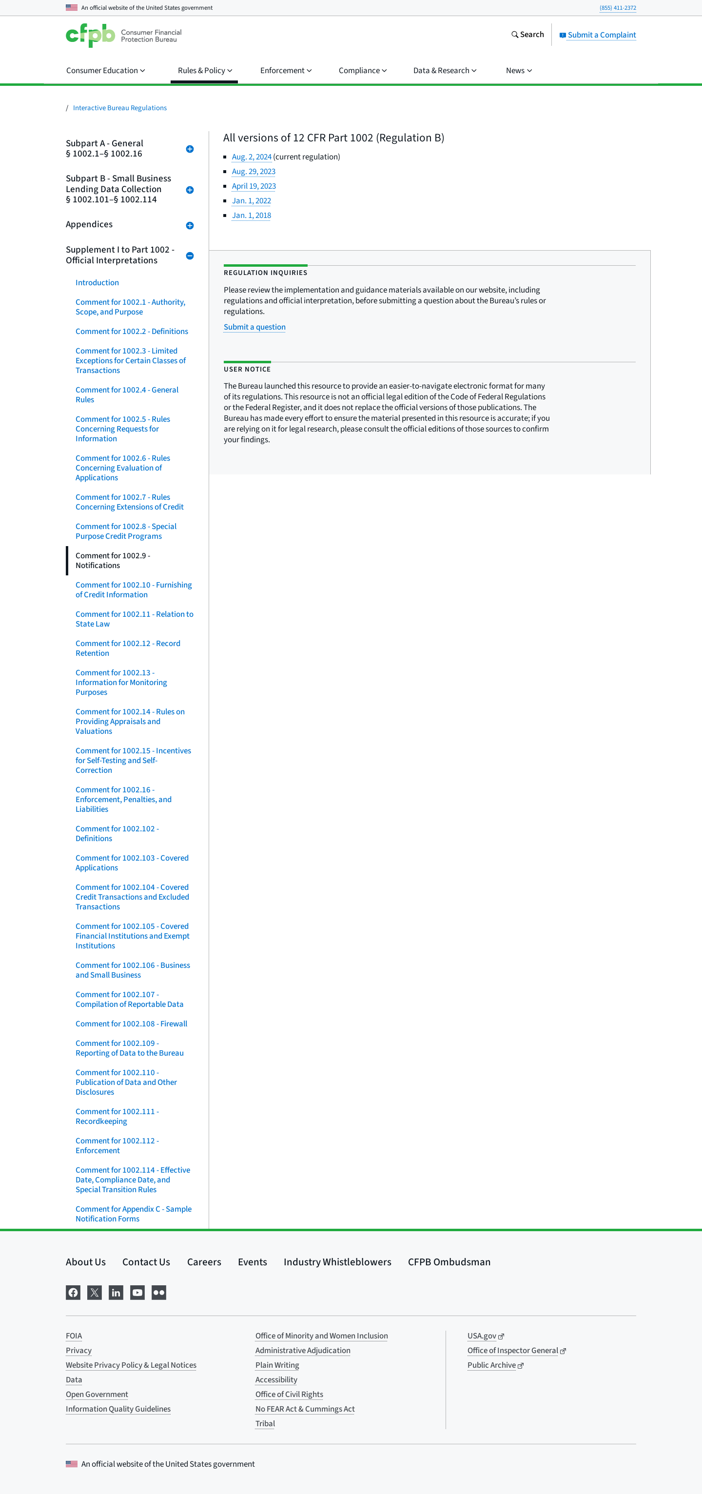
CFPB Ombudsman (449, 1262)
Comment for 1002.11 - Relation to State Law (135, 619)
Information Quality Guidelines (118, 1409)
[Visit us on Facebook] (73, 1291)
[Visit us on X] (94, 1291)
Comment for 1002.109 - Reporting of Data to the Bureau (130, 1048)
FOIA (74, 1336)
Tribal (265, 1424)
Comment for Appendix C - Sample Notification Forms (134, 1214)
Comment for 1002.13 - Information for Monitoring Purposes (121, 682)
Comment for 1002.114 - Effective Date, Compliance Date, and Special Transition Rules (133, 1180)
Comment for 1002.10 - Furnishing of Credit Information (134, 590)
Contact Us (146, 1262)
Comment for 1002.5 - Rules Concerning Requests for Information (123, 429)
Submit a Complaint (597, 35)
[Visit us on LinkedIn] (116, 1291)
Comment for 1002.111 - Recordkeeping (117, 1116)
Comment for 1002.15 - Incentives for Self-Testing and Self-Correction (133, 760)
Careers (204, 1262)
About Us (86, 1262)
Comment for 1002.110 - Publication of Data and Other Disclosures (126, 1082)
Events (252, 1262)
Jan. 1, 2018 (251, 215)
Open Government (97, 1394)
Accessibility (276, 1380)
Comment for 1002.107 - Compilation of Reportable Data (130, 999)
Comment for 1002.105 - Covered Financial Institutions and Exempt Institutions (133, 936)
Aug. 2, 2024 (252, 157)
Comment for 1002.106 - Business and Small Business (133, 970)
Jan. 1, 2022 (251, 201)
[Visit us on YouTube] (137, 1291)
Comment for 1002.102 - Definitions (117, 834)
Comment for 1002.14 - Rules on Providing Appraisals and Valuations (130, 721)
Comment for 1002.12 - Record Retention (128, 648)
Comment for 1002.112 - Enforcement (117, 1146)
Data (74, 1380)
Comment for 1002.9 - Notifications (113, 560)
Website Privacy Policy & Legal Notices (131, 1365)
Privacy (79, 1350)
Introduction (97, 283)
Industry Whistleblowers (337, 1262)
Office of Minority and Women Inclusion (321, 1336)
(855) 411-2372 (618, 7)
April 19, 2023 (254, 186)
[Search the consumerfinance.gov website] (527, 35)
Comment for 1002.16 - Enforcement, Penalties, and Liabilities (124, 799)
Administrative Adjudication (303, 1350)
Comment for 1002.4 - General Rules (127, 395)
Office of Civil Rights (289, 1394)
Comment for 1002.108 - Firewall (131, 1024)
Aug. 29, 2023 (253, 171)
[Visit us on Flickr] (159, 1291)
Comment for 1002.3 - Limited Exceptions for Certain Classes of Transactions (131, 360)
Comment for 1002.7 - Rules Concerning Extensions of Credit (130, 502)
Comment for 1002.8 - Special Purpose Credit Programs (126, 531)
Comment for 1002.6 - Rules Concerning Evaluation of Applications (123, 468)
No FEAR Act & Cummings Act (305, 1409)
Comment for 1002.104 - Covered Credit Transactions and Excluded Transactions (132, 897)
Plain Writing (277, 1365)
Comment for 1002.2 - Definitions (132, 331)
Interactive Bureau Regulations (120, 108)
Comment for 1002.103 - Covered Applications (132, 863)
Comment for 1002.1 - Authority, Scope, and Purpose (130, 307)
